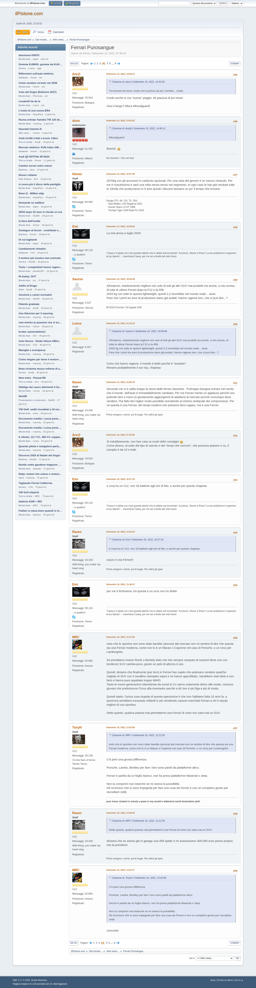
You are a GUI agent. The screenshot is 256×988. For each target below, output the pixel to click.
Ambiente (23, 77)
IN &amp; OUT (27, 276)
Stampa (234, 63)
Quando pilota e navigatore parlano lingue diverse (40, 446)
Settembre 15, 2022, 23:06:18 (120, 382)
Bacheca (23, 170)
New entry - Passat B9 (32, 377)
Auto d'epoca (25, 179)
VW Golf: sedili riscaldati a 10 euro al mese (40, 409)
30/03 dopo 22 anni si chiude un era (40, 212)
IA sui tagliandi (28, 239)
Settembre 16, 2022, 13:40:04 (120, 813)
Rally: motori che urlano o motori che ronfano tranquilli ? (40, 474)
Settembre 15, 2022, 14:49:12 (120, 74)
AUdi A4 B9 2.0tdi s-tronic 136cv (38, 138)
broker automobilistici (32, 331)
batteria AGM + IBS (30, 501)
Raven (77, 382)
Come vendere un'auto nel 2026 (38, 82)
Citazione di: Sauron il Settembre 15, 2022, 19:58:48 (139, 331)
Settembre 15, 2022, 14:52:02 (120, 120)
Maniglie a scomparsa (32, 350)
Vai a (191, 958)
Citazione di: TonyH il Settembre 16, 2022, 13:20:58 (139, 878)
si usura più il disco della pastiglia (39, 184)
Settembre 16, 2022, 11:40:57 (120, 584)
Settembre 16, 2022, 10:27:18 (120, 479)
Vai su (73, 943)
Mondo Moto (25, 123)
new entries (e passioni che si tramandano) (40, 322)
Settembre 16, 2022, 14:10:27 (120, 870)
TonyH (77, 727)
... (113, 63)
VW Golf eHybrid (29, 492)
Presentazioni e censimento (32, 400)
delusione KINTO (29, 55)
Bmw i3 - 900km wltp (31, 193)
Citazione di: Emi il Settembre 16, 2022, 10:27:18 (137, 539)
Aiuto (212, 980)
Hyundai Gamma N (30, 129)
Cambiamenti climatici (32, 248)
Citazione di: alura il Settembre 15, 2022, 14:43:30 (138, 81)
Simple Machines (39, 980)
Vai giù (74, 63)
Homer (77, 174)
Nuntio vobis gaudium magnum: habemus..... (40, 464)
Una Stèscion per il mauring (36, 313)
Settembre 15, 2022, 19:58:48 (120, 279)
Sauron (77, 279)
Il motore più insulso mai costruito (40, 258)
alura (76, 120)
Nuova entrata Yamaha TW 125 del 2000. (40, 119)
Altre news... (25, 133)
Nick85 (23, 396)
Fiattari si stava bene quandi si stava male (40, 510)
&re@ (76, 74)
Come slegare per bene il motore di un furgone (40, 359)
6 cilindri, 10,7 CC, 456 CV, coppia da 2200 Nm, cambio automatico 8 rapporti (40, 437)
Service (22, 68)
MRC (75, 637)
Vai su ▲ (239, 980)
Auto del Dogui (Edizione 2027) (38, 92)
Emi (75, 226)
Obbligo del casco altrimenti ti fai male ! (40, 387)
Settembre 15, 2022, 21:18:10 (120, 323)
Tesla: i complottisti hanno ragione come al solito (40, 267)
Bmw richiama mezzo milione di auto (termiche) (40, 368)
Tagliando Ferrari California (35, 483)
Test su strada (25, 142)
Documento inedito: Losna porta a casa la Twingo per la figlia (40, 418)
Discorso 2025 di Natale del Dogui (39, 455)
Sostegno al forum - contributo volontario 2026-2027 (40, 230)
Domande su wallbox (31, 202)
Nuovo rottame (28, 175)
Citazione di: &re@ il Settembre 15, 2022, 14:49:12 (138, 128)
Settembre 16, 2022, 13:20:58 (120, 727)
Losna (76, 323)
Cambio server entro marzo (35, 165)
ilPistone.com (29, 13)
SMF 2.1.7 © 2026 (21, 980)
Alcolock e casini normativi (35, 294)
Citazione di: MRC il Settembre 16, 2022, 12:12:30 (138, 735)
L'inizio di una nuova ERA (34, 110)
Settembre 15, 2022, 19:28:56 (120, 226)
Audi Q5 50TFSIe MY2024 (34, 156)
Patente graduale (29, 304)
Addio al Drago (28, 285)
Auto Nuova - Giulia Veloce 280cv (39, 341)
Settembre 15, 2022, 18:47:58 (120, 174)
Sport (21, 289)
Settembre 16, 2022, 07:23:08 (120, 435)
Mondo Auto (24, 59)
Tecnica (22, 262)
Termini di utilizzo (225, 980)
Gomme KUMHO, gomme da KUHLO (40, 64)
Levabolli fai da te (29, 101)
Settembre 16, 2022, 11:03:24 (120, 532)
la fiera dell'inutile (29, 221)
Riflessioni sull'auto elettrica (36, 73)
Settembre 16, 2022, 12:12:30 (120, 637)
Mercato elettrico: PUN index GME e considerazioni (40, 147)
